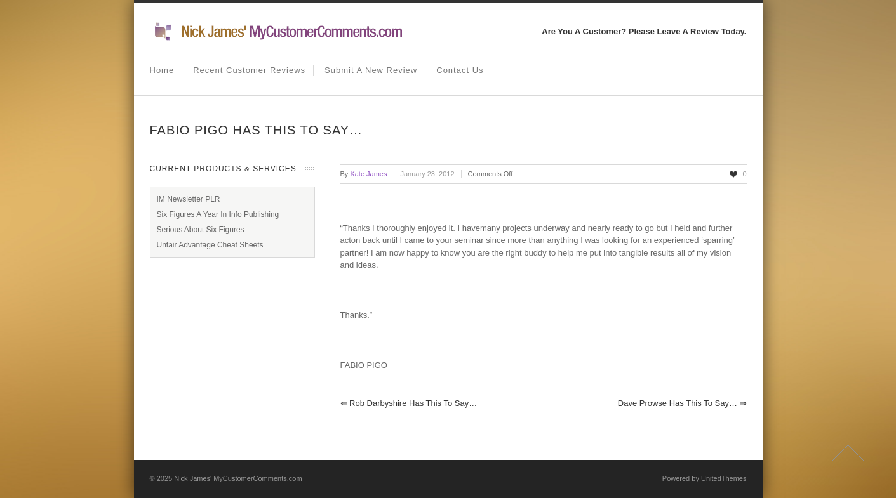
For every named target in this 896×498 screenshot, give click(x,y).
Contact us (459, 70)
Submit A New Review (370, 70)
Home (162, 70)
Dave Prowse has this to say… (682, 403)
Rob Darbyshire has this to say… (409, 403)
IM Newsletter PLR (188, 199)
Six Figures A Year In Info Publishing (218, 214)
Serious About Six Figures (200, 229)
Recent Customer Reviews (249, 70)
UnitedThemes (724, 478)
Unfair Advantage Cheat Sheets (210, 244)
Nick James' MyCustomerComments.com (238, 478)
